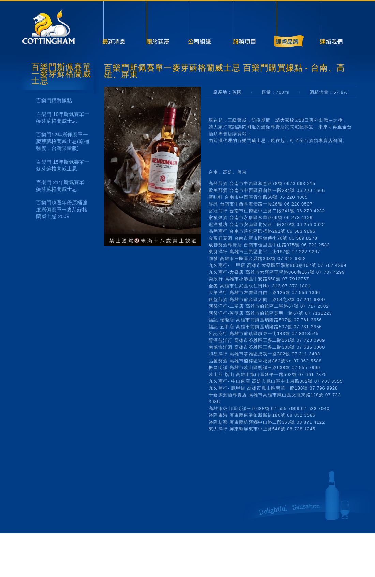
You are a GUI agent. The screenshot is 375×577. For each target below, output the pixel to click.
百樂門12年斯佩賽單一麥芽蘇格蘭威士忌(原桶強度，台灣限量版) (62, 141)
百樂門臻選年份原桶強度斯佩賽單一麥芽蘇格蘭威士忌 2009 (61, 209)
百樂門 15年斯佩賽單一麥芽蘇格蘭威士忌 (62, 165)
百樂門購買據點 (54, 100)
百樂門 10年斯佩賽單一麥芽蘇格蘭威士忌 (62, 117)
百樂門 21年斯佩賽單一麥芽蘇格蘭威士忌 (62, 185)
